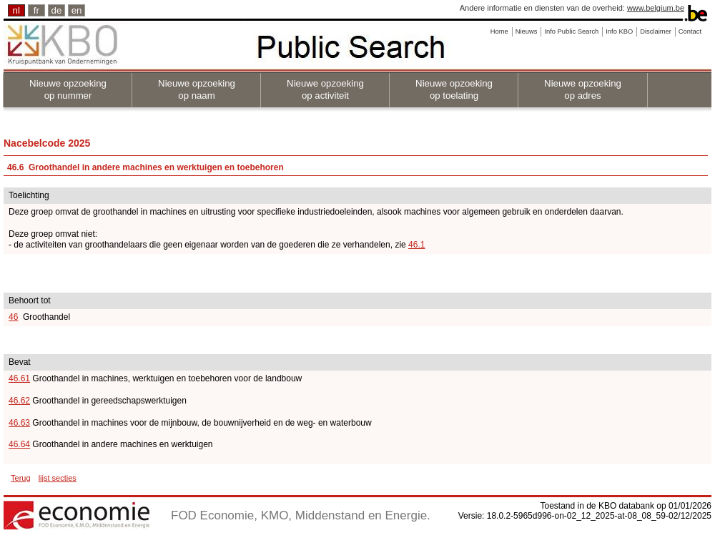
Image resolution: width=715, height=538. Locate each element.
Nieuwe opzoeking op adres (582, 89)
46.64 (19, 444)
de (56, 10)
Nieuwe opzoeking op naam (196, 89)
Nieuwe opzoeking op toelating (454, 89)
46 (13, 317)
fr (36, 10)
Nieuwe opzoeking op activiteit (325, 89)
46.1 (416, 245)
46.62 (19, 401)
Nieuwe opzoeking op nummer (68, 89)
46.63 (19, 423)
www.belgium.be (655, 8)
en (77, 10)
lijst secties (58, 478)
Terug (21, 478)
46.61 (19, 378)
